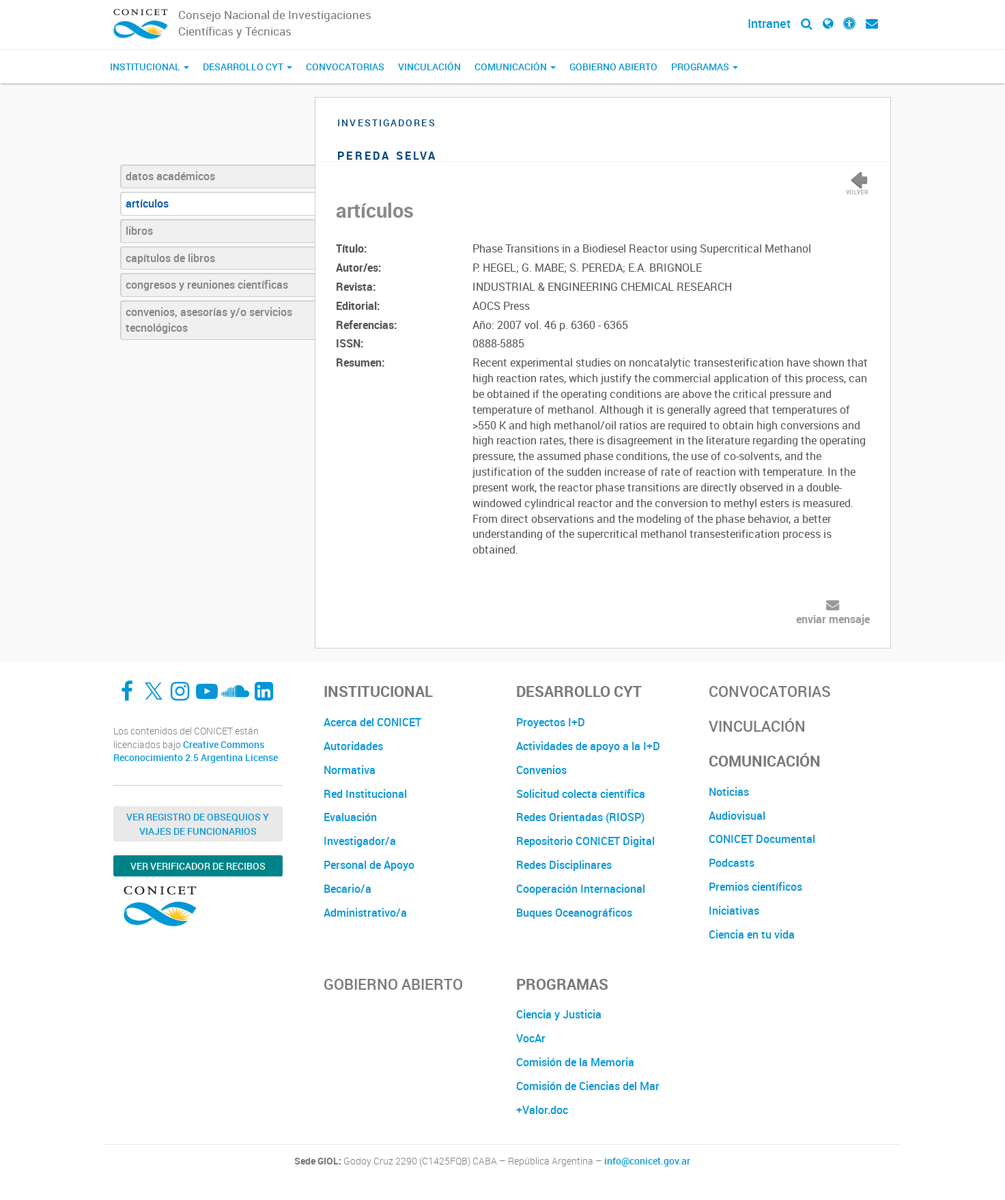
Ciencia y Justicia (558, 1014)
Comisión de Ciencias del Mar (588, 1086)
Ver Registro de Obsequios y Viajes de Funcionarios (197, 824)
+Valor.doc (542, 1109)
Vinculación (429, 66)
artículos (147, 203)
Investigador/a (360, 840)
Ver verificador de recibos (198, 865)
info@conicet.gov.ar (647, 1161)
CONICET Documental (762, 838)
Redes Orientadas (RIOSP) (580, 817)
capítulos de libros (170, 258)
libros (139, 230)
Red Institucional (365, 793)
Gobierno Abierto (613, 66)
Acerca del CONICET (372, 722)
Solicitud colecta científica (580, 793)
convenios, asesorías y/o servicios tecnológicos (209, 319)
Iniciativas (734, 910)
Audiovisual (737, 815)
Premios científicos (755, 886)
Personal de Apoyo (369, 864)
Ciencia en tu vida (752, 934)
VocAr (531, 1038)
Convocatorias (345, 66)
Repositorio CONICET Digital (585, 840)
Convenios (541, 769)
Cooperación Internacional (580, 888)
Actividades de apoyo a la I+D (588, 746)
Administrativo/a (365, 912)
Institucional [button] (149, 66)
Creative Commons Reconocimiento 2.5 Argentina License (195, 751)
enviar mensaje (833, 619)
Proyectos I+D (550, 722)
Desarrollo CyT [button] (247, 66)
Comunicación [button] (515, 66)
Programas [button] (704, 66)
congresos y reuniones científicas (207, 284)
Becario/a (347, 888)
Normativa (350, 769)
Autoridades (353, 746)
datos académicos (170, 176)
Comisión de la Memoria (575, 1062)
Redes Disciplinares (564, 864)
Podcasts (731, 862)
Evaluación (350, 817)
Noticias (729, 791)
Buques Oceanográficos (574, 912)
